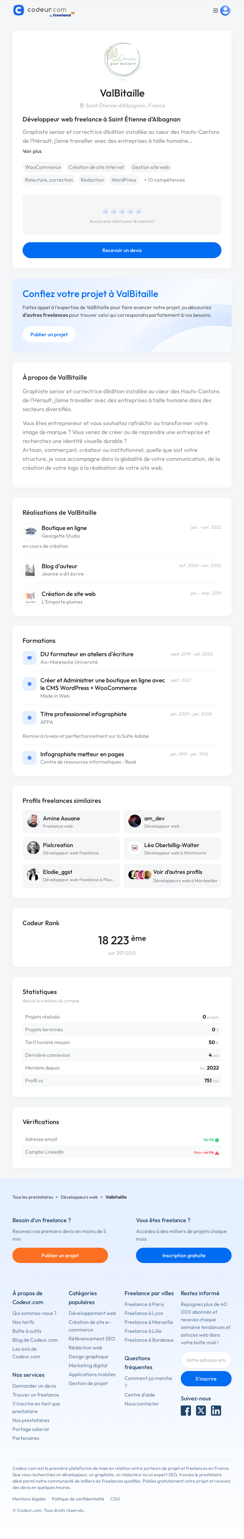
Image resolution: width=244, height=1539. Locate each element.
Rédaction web (85, 1347)
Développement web (92, 1313)
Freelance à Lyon (144, 1313)
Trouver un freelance (35, 1394)
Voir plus (32, 151)
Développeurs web (79, 1197)
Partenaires (25, 1438)
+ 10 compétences (164, 180)
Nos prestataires (31, 1420)
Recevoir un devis (122, 250)
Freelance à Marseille (149, 1322)
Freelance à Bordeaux (149, 1340)
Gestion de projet (88, 1383)
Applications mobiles (92, 1374)
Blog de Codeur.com (35, 1340)
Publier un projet (49, 334)
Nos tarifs (23, 1322)
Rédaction (92, 180)
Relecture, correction (49, 180)
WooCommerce (43, 167)
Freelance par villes (149, 1293)
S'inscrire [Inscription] (206, 1379)
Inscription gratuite (184, 1255)
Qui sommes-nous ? (34, 1313)
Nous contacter (142, 1403)
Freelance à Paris (144, 1304)
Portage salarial (30, 1429)
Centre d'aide (140, 1394)
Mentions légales (29, 1499)
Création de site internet (96, 167)
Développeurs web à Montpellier (185, 880)
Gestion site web (150, 167)
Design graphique (88, 1356)
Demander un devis (34, 1386)
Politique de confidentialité (78, 1499)
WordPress (124, 180)
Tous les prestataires (32, 1197)
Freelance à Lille (143, 1331)
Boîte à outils (26, 1331)
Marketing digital (88, 1365)
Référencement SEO (92, 1338)
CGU (115, 1499)
